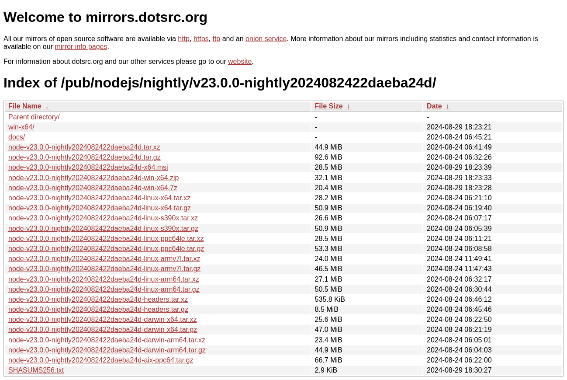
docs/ (16, 137)
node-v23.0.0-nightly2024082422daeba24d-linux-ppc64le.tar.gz (106, 248)
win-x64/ (21, 127)
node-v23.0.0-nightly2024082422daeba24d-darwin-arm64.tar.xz (106, 340)
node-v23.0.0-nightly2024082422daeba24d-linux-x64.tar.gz (99, 208)
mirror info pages (81, 46)
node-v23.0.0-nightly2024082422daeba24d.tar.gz (84, 157)
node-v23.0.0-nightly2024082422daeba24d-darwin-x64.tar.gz (102, 329)
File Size (329, 106)
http (184, 38)
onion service (266, 38)
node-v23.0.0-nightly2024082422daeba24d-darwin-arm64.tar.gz (107, 350)
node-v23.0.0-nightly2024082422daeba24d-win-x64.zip (93, 177)
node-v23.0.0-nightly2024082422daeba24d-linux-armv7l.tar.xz (104, 258)
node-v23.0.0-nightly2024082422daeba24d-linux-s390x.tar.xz (103, 218)
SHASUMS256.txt (36, 370)
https (201, 38)
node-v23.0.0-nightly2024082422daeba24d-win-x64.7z (92, 188)
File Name (24, 106)
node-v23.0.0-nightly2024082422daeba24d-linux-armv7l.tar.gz (104, 268)
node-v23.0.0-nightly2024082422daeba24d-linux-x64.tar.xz (99, 198)
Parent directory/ (33, 117)
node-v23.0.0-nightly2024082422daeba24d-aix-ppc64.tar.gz (100, 360)
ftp (216, 38)
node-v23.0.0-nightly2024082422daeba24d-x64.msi (88, 167)
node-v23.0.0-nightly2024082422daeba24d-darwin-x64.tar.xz (102, 319)
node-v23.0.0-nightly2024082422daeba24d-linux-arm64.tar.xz (103, 279)
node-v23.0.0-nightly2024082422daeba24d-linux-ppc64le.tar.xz (106, 238)
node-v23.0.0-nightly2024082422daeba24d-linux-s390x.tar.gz (103, 228)
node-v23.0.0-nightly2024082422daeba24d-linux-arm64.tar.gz (104, 289)
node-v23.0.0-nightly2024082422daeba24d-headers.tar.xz (98, 299)
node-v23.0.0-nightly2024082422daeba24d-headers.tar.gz (98, 309)
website (240, 61)
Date (434, 106)
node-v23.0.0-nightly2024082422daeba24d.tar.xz (84, 147)
